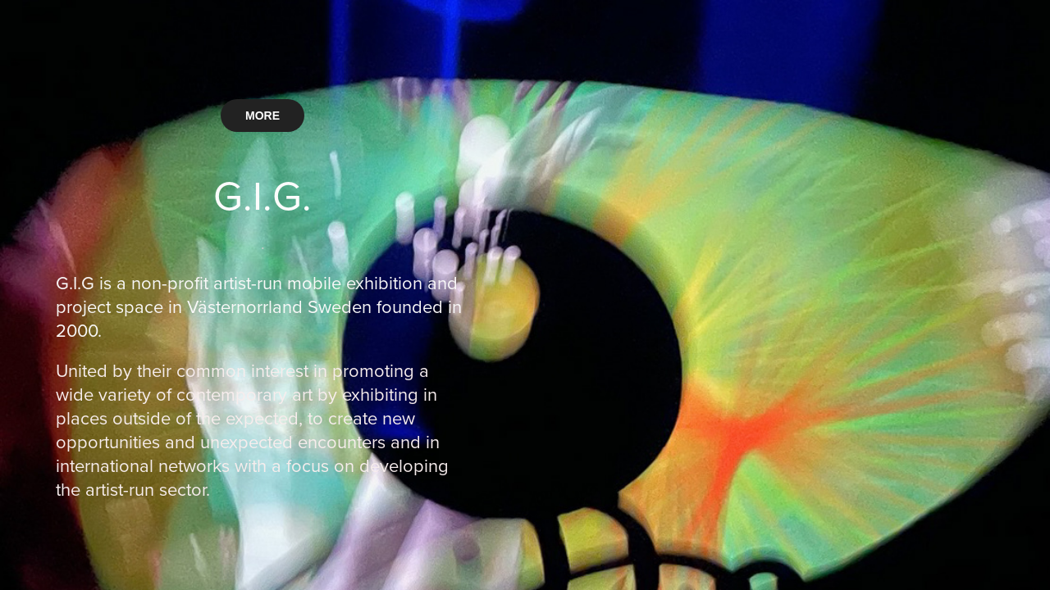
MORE (262, 115)
